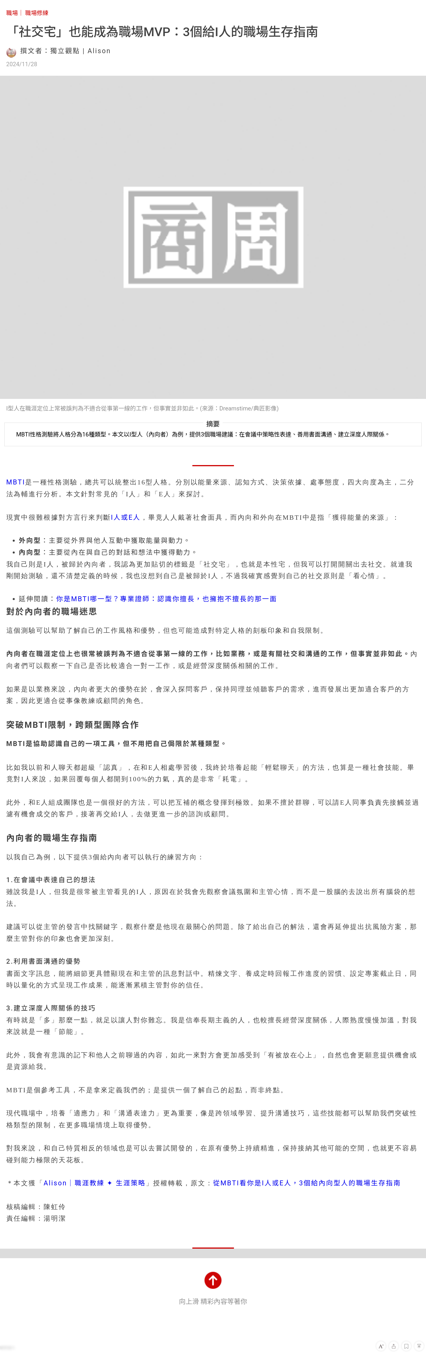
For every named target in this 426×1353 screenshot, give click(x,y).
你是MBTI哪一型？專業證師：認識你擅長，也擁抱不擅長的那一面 (166, 599)
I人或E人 (126, 517)
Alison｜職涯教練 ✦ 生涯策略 (95, 1183)
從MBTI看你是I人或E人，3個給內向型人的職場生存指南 (307, 1183)
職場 (12, 13)
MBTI (15, 482)
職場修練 (37, 13)
